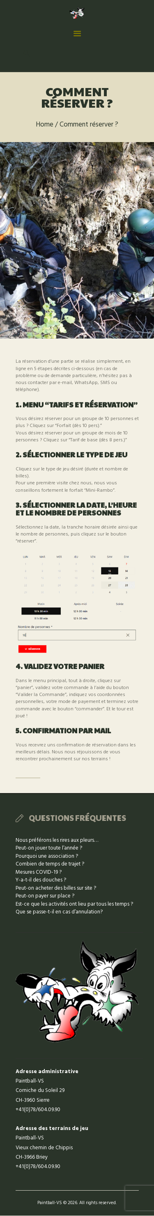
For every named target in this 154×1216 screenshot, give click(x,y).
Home (44, 125)
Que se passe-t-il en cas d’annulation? (59, 912)
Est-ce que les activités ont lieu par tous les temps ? (74, 904)
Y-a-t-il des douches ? (41, 880)
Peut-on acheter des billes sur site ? (56, 888)
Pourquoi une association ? (47, 856)
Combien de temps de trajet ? (50, 864)
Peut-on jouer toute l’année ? (49, 848)
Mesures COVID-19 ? (39, 872)
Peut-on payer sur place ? (45, 896)
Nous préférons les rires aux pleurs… (57, 840)
